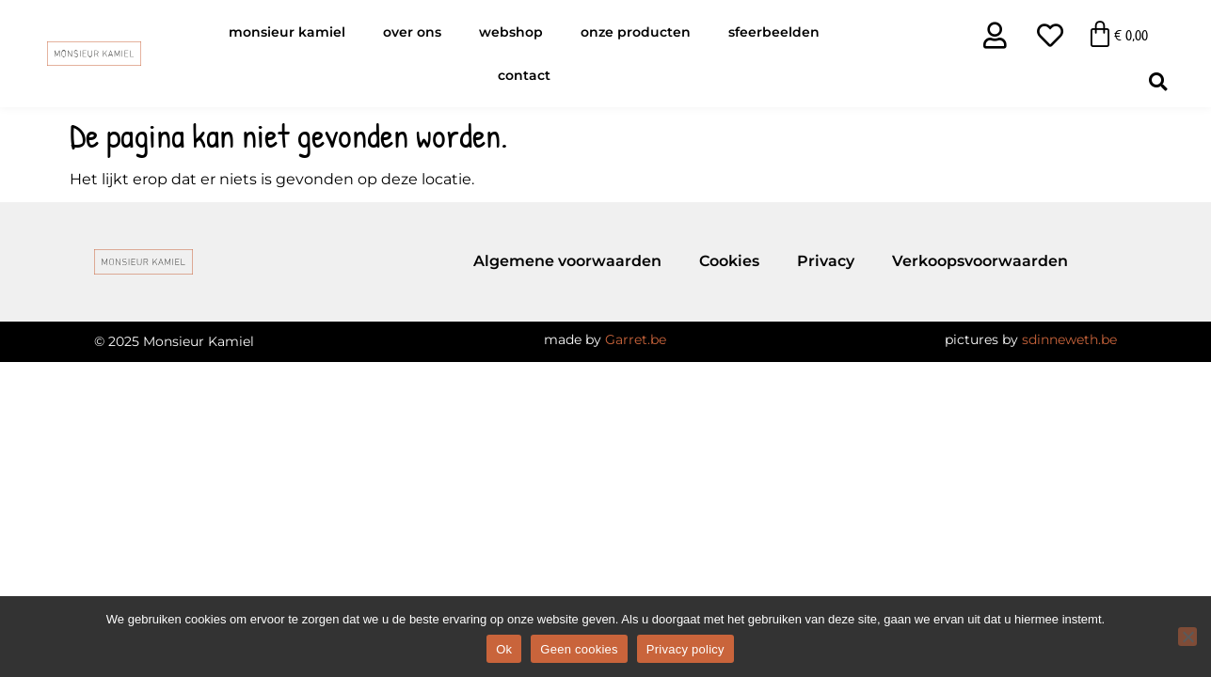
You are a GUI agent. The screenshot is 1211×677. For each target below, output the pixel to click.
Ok (504, 649)
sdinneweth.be (1069, 339)
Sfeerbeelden (774, 32)
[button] (1157, 81)
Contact (524, 75)
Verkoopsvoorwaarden (980, 261)
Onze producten (636, 32)
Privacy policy (685, 649)
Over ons (412, 32)
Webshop (511, 32)
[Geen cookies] (1187, 636)
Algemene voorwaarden (567, 261)
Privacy (825, 261)
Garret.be (635, 339)
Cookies (729, 261)
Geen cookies (579, 649)
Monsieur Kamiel (287, 32)
